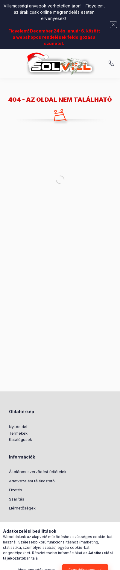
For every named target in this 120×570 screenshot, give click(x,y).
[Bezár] (113, 24)
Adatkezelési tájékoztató (32, 480)
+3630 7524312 (111, 63)
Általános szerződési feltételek (37, 471)
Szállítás (16, 499)
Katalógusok (20, 439)
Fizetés (15, 489)
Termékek (18, 433)
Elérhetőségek (22, 508)
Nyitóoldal (18, 426)
